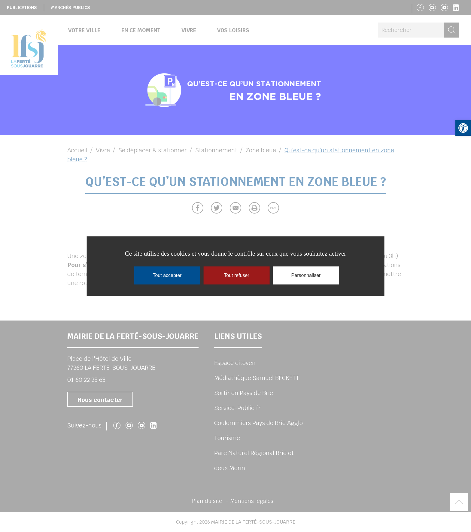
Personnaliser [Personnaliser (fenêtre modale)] (306, 275)
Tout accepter (167, 275)
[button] (463, 128)
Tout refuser (236, 275)
